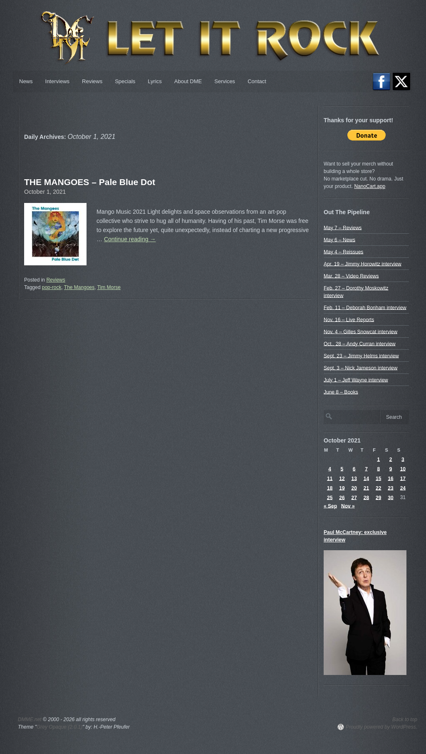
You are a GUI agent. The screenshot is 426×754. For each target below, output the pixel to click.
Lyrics (154, 81)
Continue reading (130, 239)
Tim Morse (109, 287)
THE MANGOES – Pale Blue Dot (89, 182)
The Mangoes (79, 287)
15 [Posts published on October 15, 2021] (378, 478)
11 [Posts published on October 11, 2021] (329, 478)
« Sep (330, 506)
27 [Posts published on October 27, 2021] (354, 497)
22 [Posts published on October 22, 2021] (378, 488)
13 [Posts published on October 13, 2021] (354, 478)
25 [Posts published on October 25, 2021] (329, 497)
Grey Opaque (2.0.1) (59, 727)
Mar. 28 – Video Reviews (351, 276)
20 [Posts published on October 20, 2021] (354, 488)
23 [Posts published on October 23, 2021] (390, 488)
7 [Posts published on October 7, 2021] (366, 469)
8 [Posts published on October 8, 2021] (378, 469)
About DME (188, 81)
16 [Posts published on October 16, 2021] (390, 478)
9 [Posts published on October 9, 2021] (390, 469)
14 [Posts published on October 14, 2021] (366, 478)
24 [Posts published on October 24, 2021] (403, 488)
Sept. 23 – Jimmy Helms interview (361, 355)
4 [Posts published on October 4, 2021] (329, 469)
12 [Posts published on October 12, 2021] (341, 478)
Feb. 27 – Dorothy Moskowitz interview (356, 291)
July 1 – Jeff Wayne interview (356, 380)
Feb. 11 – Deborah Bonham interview (365, 307)
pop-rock (52, 287)
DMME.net (30, 719)
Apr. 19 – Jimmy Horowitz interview (362, 264)
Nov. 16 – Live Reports (349, 319)
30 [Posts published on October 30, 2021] (390, 497)
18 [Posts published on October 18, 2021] (329, 488)
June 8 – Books (341, 392)
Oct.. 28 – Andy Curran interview (360, 343)
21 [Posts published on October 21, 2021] (366, 488)
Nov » (348, 506)
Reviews (92, 81)
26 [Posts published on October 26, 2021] (341, 497)
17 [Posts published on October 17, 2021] (403, 478)
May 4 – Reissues (343, 252)
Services (224, 81)
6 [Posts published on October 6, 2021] (354, 469)
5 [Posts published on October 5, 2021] (342, 469)
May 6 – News (339, 239)
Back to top (404, 719)
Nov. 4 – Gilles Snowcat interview (360, 331)
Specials (125, 81)
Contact (257, 81)
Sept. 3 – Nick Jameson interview (360, 368)
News (26, 81)
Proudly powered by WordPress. (381, 727)
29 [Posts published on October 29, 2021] (378, 497)
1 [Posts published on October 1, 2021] (378, 459)
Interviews (57, 81)
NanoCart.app (369, 186)
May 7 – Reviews (343, 227)
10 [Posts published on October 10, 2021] (403, 469)
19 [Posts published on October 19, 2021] (341, 488)
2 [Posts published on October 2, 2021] (390, 459)
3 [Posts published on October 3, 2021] (402, 459)
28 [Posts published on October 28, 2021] (366, 497)
